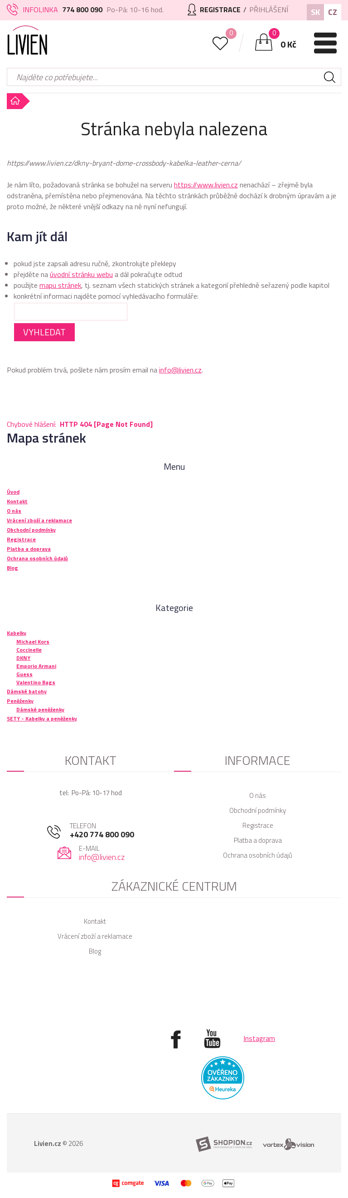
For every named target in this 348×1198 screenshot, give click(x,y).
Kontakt (95, 921)
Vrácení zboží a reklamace (95, 936)
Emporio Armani (36, 666)
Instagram (259, 1038)
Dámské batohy (27, 691)
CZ (332, 12)
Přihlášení (268, 9)
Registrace (257, 825)
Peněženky (20, 701)
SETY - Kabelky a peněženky (42, 718)
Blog (95, 951)
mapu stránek (60, 285)
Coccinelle (29, 649)
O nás (257, 795)
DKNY (23, 658)
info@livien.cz (180, 369)
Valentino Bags (35, 682)
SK (315, 12)
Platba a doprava (258, 840)
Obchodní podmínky (257, 810)
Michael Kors (32, 641)
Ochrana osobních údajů (257, 855)
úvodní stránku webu (81, 274)
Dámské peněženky (40, 709)
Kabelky (16, 633)
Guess (24, 674)
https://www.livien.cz (206, 184)
